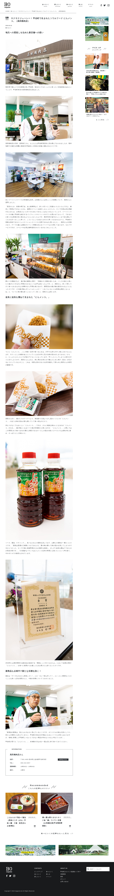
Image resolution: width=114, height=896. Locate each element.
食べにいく (49, 871)
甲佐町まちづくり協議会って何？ (70, 871)
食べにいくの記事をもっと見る (55, 833)
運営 (61, 876)
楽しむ (48, 874)
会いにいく (37, 874)
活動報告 (63, 874)
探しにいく (37, 876)
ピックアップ (38, 871)
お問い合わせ (64, 881)
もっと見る (100, 119)
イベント (49, 876)
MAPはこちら (63, 759)
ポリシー (63, 879)
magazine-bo (18, 891)
